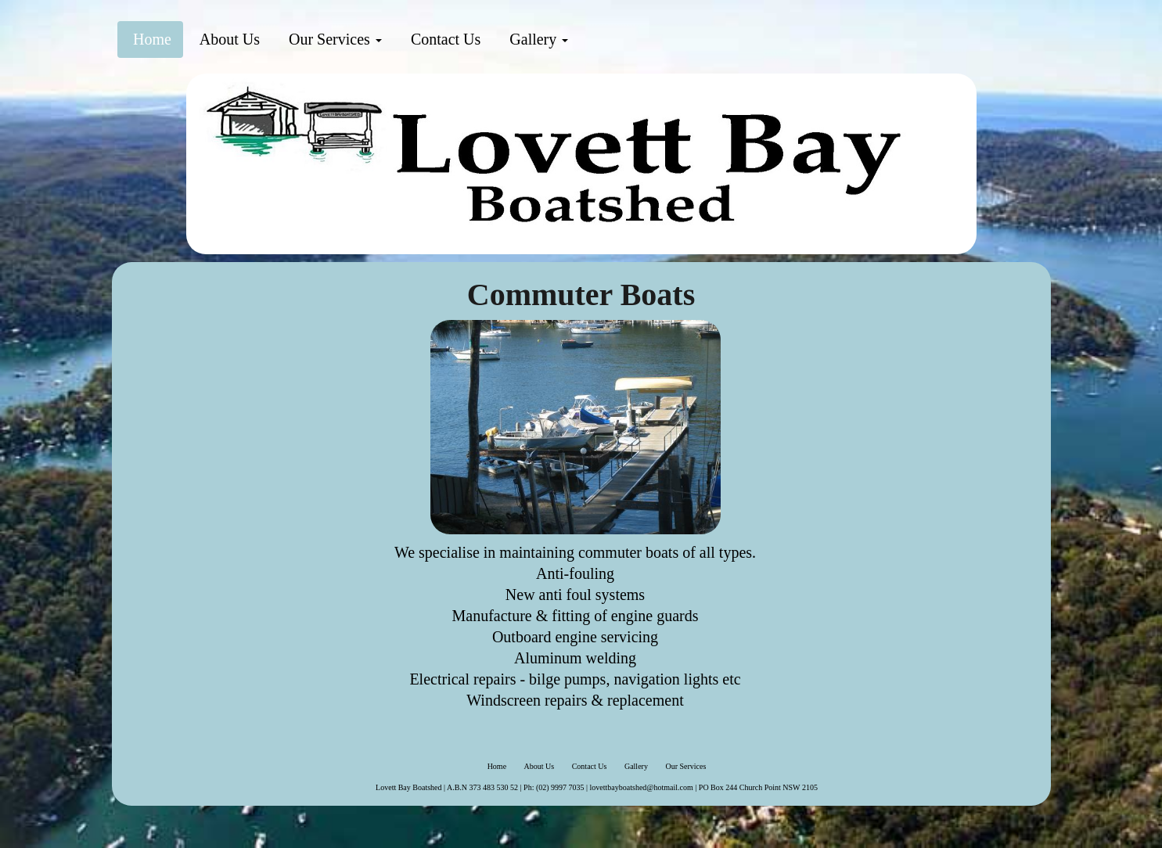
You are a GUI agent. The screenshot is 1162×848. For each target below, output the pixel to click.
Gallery (536, 39)
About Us (228, 39)
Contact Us (443, 39)
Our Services (333, 39)
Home (150, 39)
